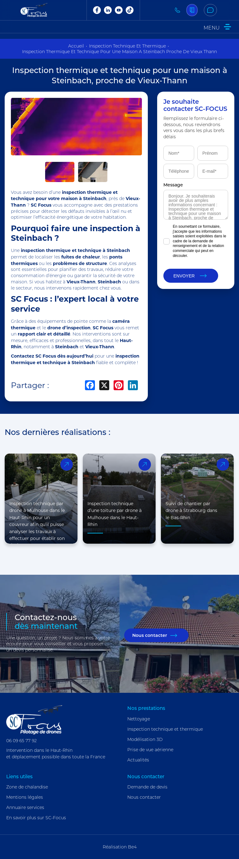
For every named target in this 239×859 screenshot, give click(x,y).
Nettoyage (138, 719)
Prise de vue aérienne (150, 749)
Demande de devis (147, 787)
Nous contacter (149, 635)
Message (173, 185)
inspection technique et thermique (127, 46)
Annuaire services (25, 807)
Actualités (138, 760)
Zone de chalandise (27, 787)
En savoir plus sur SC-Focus (36, 817)
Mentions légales (24, 797)
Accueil (76, 46)
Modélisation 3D (145, 739)
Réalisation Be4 (120, 847)
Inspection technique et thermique (165, 729)
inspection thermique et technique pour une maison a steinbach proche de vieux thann (119, 51)
